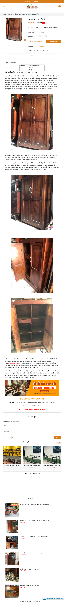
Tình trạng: (31, 32)
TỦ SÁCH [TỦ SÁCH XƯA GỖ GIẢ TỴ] (21, 14)
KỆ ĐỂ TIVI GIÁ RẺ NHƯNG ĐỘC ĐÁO (30, 585)
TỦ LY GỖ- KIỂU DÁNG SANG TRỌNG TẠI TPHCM (33, 553)
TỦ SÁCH (41, 46)
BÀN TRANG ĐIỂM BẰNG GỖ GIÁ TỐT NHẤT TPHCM (34, 536)
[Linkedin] (40, 50)
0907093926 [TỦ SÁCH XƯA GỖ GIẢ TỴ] (34, 1)
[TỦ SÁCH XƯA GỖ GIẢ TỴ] (53, 598)
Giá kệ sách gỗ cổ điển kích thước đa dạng (32, 466)
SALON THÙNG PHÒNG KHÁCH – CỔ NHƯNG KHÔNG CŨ (35, 504)
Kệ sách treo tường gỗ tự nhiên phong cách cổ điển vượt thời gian (51, 466)
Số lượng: (31, 36)
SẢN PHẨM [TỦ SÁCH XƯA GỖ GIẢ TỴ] (14, 14)
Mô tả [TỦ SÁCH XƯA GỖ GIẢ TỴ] (32, 55)
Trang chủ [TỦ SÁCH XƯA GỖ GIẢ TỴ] (6, 14)
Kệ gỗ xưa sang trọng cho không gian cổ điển (12, 466)
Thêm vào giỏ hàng (36, 41)
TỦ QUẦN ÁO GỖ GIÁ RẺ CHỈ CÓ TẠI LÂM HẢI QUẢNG (34, 520)
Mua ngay (53, 41)
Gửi (57, 437)
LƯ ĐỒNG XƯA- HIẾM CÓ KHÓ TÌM (29, 569)
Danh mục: (31, 46)
